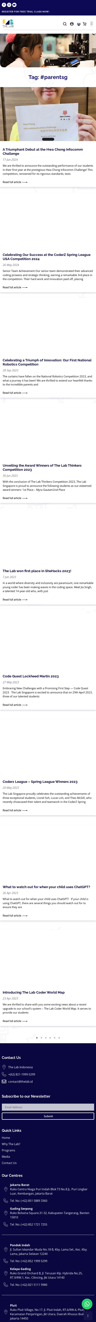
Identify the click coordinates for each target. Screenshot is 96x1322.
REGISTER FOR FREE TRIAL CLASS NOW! (25, 11)
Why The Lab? (11, 1107)
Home (6, 1101)
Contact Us (9, 1126)
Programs (8, 1113)
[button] (65, 24)
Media (6, 1120)
